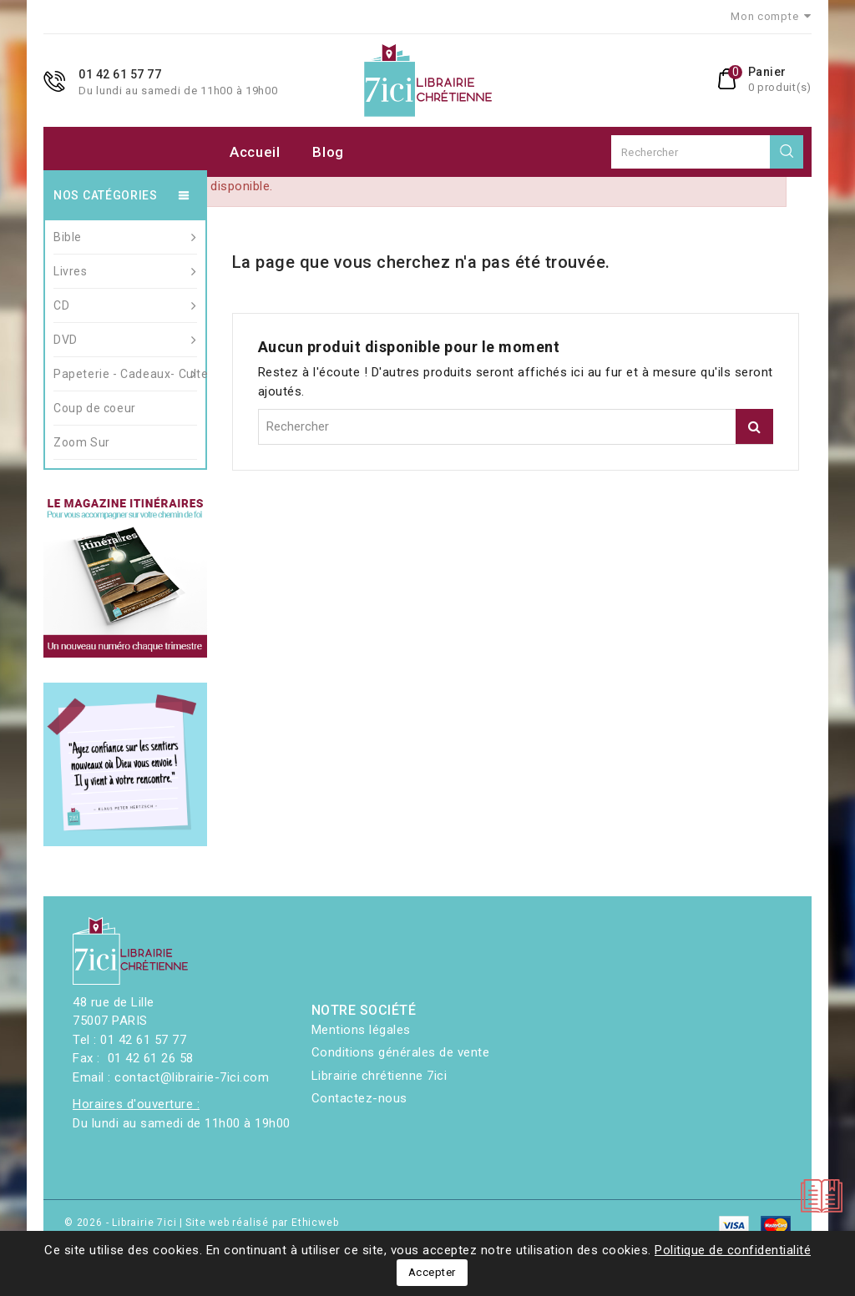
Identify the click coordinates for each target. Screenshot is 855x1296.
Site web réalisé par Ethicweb (261, 1222)
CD (125, 305)
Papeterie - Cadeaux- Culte (125, 374)
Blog (328, 152)
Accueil (255, 152)
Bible (125, 237)
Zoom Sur (81, 442)
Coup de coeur (94, 408)
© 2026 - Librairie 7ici (122, 1222)
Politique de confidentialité (733, 1250)
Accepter (432, 1272)
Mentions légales (361, 1029)
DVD (125, 339)
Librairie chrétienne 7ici (379, 1075)
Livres (125, 271)
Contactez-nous (359, 1098)
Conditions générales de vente (400, 1052)
